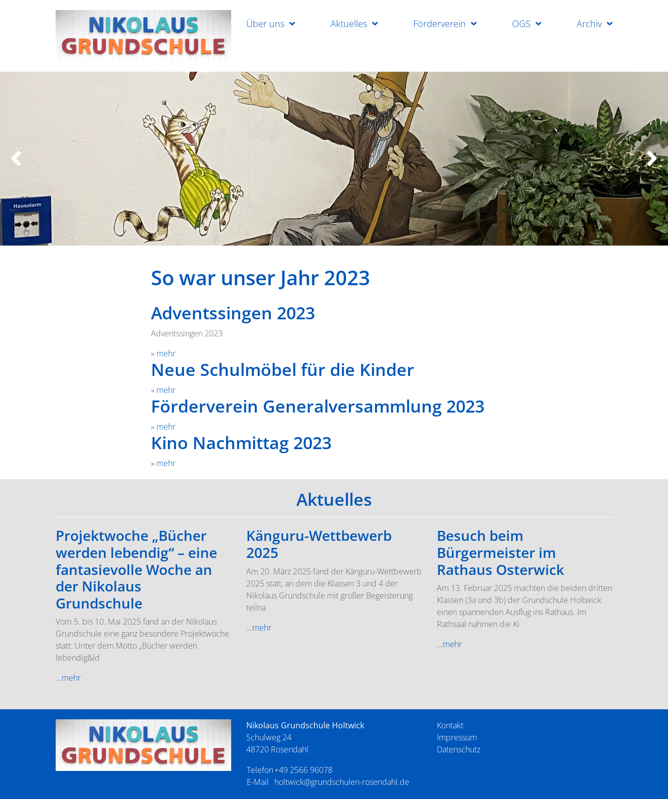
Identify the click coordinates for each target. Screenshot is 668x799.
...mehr (68, 677)
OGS (521, 24)
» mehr (163, 353)
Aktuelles (348, 24)
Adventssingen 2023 (233, 312)
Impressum (457, 737)
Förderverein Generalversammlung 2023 (317, 406)
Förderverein (439, 24)
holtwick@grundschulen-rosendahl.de (341, 781)
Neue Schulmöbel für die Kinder (282, 369)
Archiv (589, 24)
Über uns (265, 24)
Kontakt (450, 725)
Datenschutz (458, 749)
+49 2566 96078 (303, 769)
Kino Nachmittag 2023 (241, 442)
